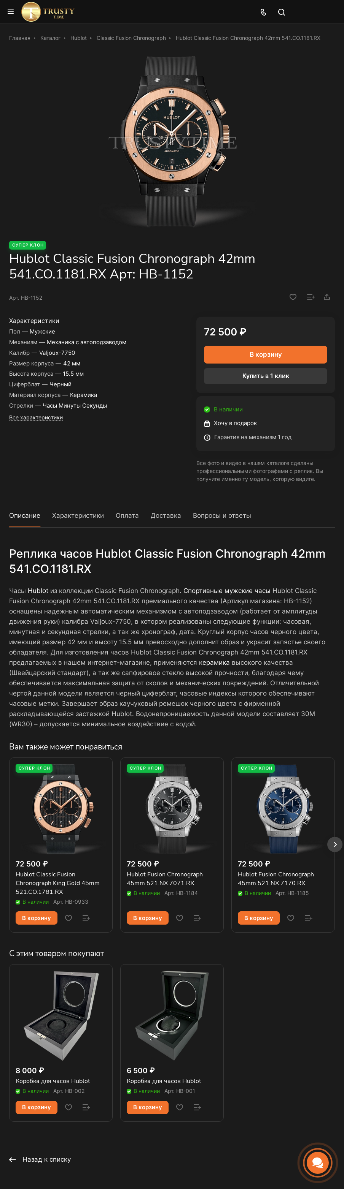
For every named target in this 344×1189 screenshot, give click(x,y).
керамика (214, 662)
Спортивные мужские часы (227, 590)
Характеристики (78, 515)
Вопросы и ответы (222, 515)
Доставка (166, 515)
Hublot (38, 590)
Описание (24, 515)
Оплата (127, 515)
